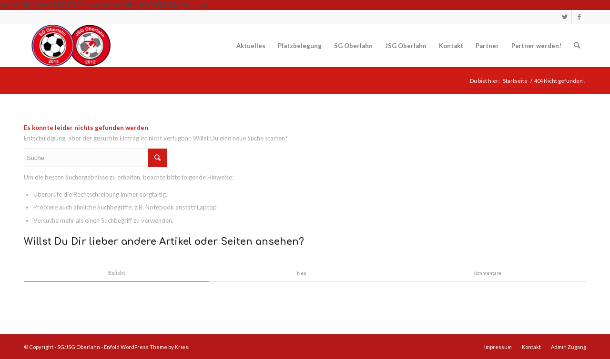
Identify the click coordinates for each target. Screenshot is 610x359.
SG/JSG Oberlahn (78, 347)
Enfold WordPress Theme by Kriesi (147, 347)
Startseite (515, 81)
